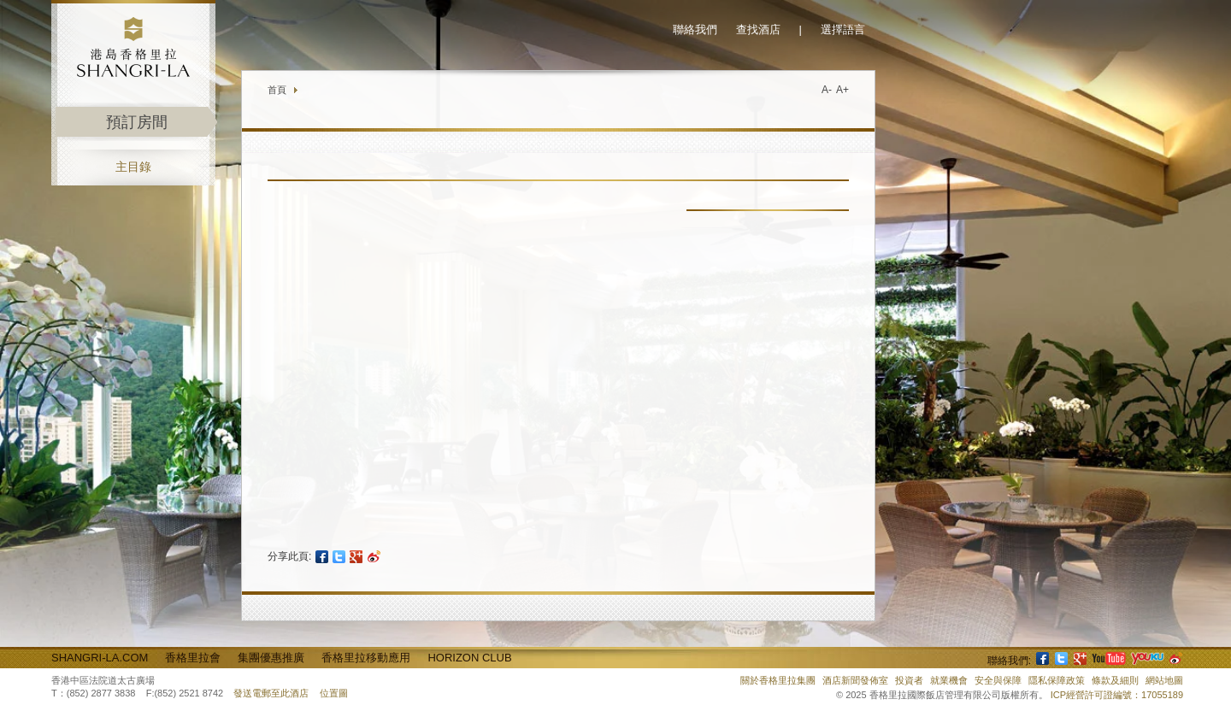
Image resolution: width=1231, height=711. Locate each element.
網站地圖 (1164, 680)
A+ (842, 90)
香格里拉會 (193, 657)
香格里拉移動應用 (365, 657)
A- (827, 90)
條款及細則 (1115, 680)
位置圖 (334, 693)
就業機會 (949, 680)
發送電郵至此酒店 (271, 693)
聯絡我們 (695, 29)
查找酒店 (758, 29)
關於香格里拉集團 (778, 680)
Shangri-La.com (99, 657)
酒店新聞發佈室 (855, 680)
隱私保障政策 (1056, 680)
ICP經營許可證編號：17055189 (1117, 695)
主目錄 (133, 167)
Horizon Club (469, 657)
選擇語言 (843, 29)
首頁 (277, 90)
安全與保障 (998, 680)
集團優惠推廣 (271, 657)
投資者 (909, 680)
